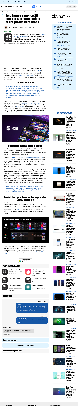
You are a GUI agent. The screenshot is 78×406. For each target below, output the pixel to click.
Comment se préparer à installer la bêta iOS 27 (63, 59)
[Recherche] (71, 6)
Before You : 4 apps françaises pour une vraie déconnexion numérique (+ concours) (63, 42)
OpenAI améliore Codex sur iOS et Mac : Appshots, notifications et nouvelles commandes (71, 214)
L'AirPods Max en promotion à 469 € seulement (64, 85)
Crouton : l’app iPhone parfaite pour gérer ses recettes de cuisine (70, 184)
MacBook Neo (8, 1)
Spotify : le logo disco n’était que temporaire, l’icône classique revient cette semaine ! (71, 334)
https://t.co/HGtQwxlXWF (17, 191)
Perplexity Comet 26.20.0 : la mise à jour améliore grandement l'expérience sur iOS (70, 198)
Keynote (2, 1)
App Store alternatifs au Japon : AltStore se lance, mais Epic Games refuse (38, 287)
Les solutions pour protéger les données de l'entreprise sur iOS (71, 309)
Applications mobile (8, 11)
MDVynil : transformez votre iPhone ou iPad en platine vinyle (71, 348)
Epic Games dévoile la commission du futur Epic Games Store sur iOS (15, 271)
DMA (18, 209)
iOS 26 (18, 1)
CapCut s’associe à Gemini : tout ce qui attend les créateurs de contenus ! (70, 229)
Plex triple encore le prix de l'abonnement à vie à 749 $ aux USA (70, 255)
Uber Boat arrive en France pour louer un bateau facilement (71, 361)
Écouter (32, 27)
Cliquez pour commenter (25, 345)
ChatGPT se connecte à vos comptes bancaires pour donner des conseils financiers (70, 376)
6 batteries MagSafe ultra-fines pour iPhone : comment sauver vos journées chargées (64, 79)
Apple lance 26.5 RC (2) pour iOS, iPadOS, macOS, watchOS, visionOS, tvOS (64, 28)
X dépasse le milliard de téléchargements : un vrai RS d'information (71, 296)
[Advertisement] (25, 56)
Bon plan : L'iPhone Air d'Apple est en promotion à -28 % (63, 35)
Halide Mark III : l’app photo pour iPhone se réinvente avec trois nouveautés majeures (70, 121)
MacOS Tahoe (24, 1)
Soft (39, 7)
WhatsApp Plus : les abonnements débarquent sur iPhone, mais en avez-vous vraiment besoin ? (71, 138)
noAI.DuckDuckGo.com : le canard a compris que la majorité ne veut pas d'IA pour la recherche (70, 155)
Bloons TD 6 (19, 106)
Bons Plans (11, 6)
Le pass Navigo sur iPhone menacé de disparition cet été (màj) (70, 242)
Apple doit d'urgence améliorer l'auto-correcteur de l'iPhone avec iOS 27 (64, 66)
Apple (17, 6)
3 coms (25, 27)
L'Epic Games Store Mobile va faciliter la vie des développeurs (39, 280)
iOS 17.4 (38, 70)
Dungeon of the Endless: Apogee (31, 103)
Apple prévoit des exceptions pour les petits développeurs (27, 157)
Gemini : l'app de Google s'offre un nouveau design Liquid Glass (71, 269)
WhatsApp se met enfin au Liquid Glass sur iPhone (63, 48)
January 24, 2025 (20, 193)
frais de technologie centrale (25, 75)
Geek (21, 6)
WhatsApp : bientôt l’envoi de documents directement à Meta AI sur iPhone (70, 170)
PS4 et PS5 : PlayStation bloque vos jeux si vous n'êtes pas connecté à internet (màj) (64, 72)
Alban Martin (12, 27)
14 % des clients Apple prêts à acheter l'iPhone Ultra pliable (64, 54)
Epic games (8, 31)
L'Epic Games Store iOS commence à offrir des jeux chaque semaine (16, 280)
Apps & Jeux (4, 6)
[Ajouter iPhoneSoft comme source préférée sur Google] (25, 261)
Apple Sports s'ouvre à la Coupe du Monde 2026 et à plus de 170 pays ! (70, 282)
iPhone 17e (14, 1)
